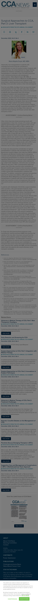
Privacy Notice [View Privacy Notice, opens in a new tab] (25, 596)
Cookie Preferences (12, 599)
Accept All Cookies (24, 599)
